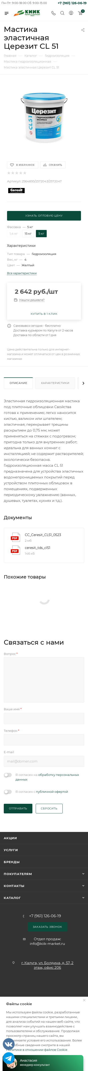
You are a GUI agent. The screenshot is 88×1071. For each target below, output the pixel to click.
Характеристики (55, 383)
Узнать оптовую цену (43, 215)
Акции (10, 838)
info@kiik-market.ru (47, 943)
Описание (18, 383)
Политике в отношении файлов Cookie (36, 1050)
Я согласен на (47, 777)
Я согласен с (41, 791)
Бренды (12, 862)
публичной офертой (52, 791)
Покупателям (18, 874)
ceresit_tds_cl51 (37, 548)
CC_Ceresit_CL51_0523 (43, 535)
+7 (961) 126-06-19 (72, 3)
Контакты (14, 886)
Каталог (12, 898)
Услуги (11, 850)
